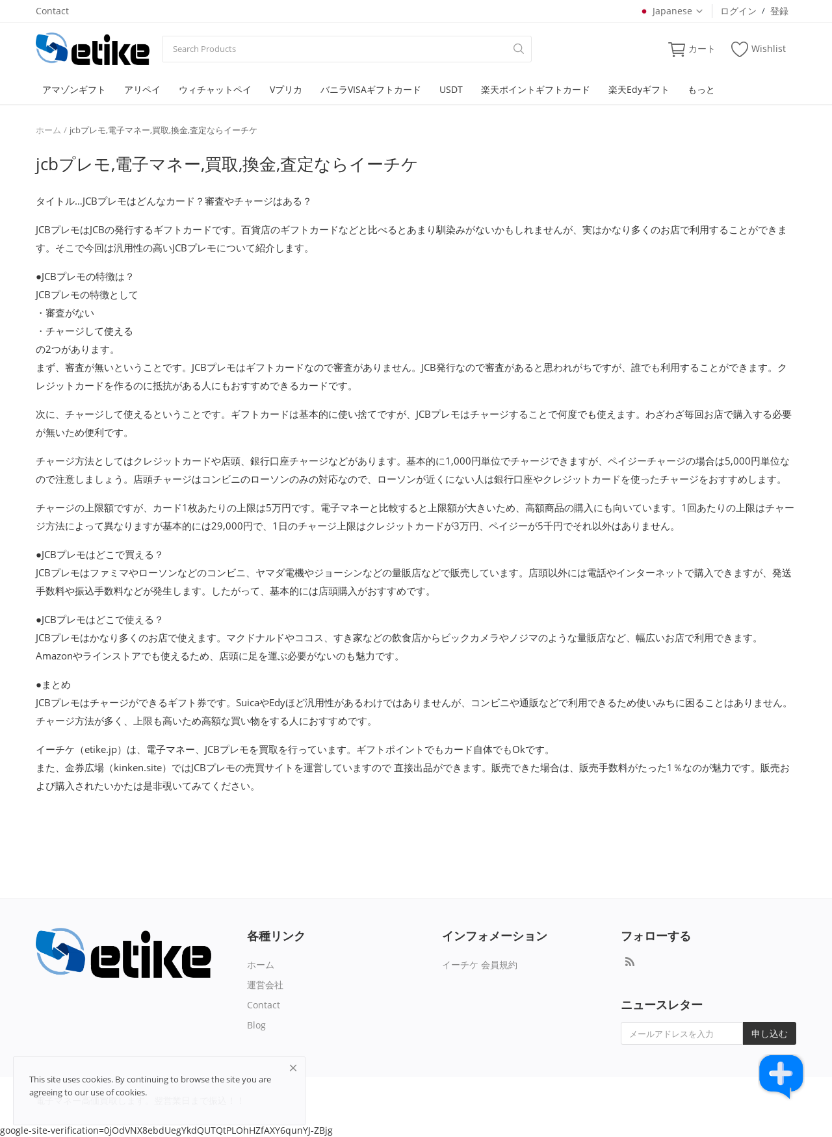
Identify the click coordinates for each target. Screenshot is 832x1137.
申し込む (769, 1033)
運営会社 (265, 984)
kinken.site (138, 767)
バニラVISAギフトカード (370, 89)
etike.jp (100, 749)
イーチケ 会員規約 (479, 964)
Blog (256, 1025)
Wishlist (758, 49)
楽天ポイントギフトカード (535, 89)
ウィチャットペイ (215, 89)
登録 (779, 11)
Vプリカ (286, 89)
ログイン (738, 11)
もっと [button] (701, 89)
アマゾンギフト (74, 89)
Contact (52, 11)
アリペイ (142, 89)
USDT (451, 89)
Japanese (671, 11)
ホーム (48, 130)
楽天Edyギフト (639, 89)
